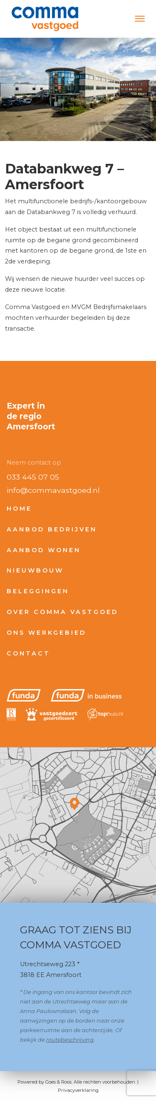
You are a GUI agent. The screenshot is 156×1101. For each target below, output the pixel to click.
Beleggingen (38, 591)
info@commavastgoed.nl (53, 490)
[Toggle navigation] (139, 18)
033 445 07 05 (33, 477)
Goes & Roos (58, 1082)
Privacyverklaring (78, 1090)
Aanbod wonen (44, 550)
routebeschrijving (70, 1040)
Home (19, 508)
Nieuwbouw (35, 570)
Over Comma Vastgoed (62, 612)
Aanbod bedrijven (52, 529)
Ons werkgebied (46, 632)
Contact (28, 653)
